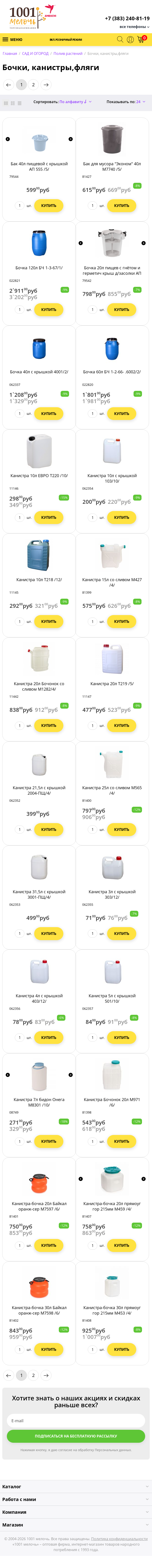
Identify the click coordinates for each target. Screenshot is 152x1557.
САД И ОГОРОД (35, 53)
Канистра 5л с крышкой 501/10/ (112, 999)
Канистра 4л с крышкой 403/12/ (39, 999)
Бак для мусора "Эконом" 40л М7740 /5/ (112, 167)
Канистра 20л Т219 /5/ (112, 684)
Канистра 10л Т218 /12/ (39, 580)
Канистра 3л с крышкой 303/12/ (112, 895)
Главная (10, 53)
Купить (48, 206)
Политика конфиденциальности (119, 1539)
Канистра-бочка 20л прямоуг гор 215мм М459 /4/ (112, 1207)
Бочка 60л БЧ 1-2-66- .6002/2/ (112, 373)
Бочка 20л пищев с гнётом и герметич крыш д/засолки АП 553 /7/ (112, 274)
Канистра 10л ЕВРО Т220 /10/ (39, 477)
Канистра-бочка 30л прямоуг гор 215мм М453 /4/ (112, 1311)
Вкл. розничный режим (66, 40)
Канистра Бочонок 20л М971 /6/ (112, 1103)
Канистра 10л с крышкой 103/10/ (112, 479)
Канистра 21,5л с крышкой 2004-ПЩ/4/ (39, 791)
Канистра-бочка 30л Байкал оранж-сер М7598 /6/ (39, 1311)
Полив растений (68, 53)
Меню (12, 39)
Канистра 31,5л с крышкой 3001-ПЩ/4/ (39, 895)
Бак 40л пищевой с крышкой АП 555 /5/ (39, 167)
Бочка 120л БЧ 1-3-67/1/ (39, 269)
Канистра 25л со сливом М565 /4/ (112, 791)
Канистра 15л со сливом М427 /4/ (112, 583)
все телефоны (133, 26)
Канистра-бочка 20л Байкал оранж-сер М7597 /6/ (39, 1207)
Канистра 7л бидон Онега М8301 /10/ (39, 1103)
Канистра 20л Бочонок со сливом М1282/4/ (39, 687)
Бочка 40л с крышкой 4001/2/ (39, 373)
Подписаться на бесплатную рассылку (76, 1437)
